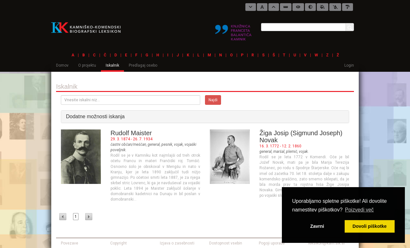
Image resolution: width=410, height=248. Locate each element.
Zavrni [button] (317, 226)
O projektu (87, 65)
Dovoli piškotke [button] (370, 226)
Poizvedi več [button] (359, 209)
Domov (62, 65)
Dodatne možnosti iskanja (95, 116)
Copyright (118, 243)
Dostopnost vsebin (225, 243)
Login (349, 65)
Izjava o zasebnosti (177, 243)
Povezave (69, 243)
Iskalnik (112, 65)
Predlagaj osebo (143, 65)
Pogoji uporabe (272, 243)
